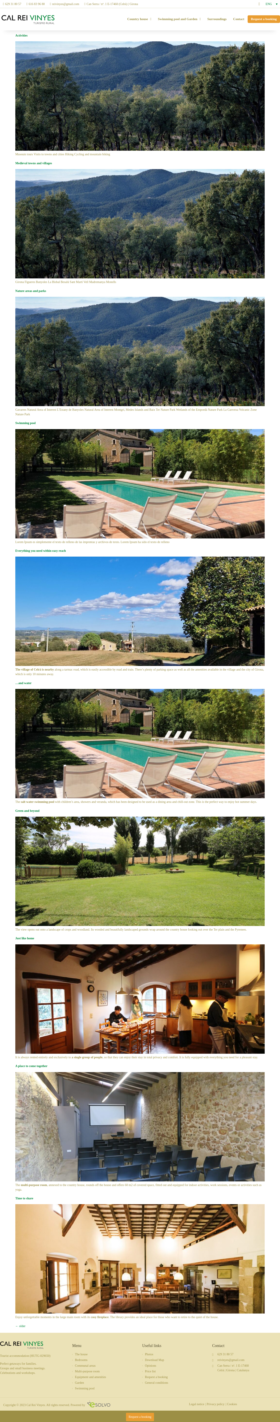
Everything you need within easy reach (40, 550)
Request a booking (264, 19)
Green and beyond (27, 810)
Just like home (24, 938)
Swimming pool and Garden (179, 19)
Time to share (24, 1198)
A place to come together (31, 1066)
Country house (139, 19)
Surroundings (217, 19)
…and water (23, 683)
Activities (21, 35)
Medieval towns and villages (33, 163)
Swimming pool (25, 423)
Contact (238, 19)
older (20, 1326)
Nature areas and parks (30, 291)
